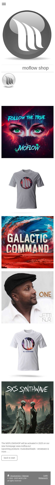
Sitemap (25, 476)
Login (45, 476)
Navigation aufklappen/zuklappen (27, 4)
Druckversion (14, 476)
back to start (9, 458)
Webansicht (43, 478)
